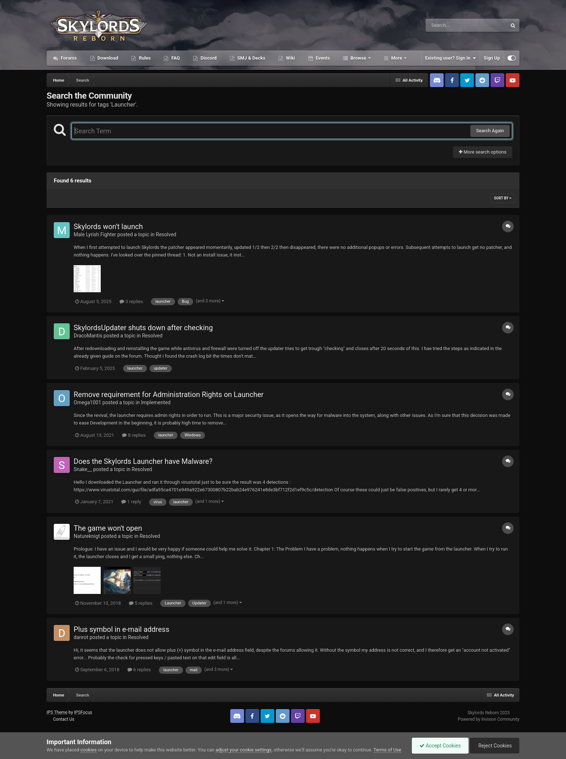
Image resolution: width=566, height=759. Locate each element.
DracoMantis (88, 335)
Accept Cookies (440, 746)
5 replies (140, 603)
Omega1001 (87, 402)
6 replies (139, 669)
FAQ (175, 58)
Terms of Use (387, 749)
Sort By (502, 198)
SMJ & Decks (250, 58)
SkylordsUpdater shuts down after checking (143, 327)
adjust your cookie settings (243, 749)
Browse (358, 58)
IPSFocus (83, 712)
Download (107, 58)
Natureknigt (87, 536)
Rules (144, 58)
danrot (81, 637)
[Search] (448, 25)
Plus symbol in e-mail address (121, 629)
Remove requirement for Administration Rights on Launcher (169, 394)
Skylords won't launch (108, 226)
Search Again (490, 130)
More (397, 58)
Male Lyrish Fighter (95, 234)
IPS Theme (57, 712)
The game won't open (108, 528)
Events (322, 58)
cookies (88, 749)
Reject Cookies (494, 746)
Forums (68, 58)
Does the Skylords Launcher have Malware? (143, 461)
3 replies (131, 301)
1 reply (131, 501)
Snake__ (83, 469)
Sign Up (492, 58)
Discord (208, 58)
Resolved (166, 234)
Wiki (290, 58)
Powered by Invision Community (488, 719)
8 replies (133, 435)
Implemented (155, 402)
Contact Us (63, 719)
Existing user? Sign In (450, 58)
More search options (482, 152)
